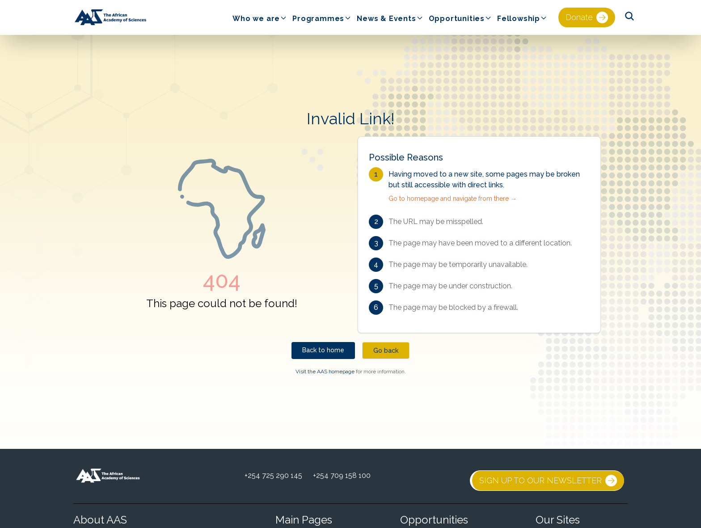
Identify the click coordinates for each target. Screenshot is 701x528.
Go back (385, 350)
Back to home (323, 350)
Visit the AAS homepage (325, 371)
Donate (587, 17)
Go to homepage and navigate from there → (453, 198)
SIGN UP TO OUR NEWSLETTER (548, 480)
